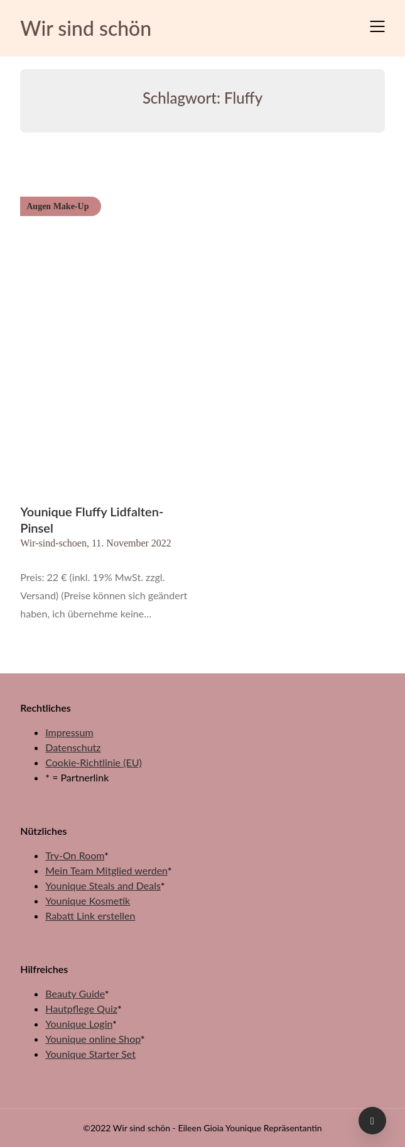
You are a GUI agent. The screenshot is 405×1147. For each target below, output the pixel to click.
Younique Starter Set (90, 1054)
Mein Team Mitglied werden (106, 870)
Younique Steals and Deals (103, 885)
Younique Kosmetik (87, 900)
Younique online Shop (93, 1039)
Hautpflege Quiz (81, 1008)
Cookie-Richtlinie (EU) (93, 762)
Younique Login (78, 1024)
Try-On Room (74, 855)
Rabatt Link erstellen (90, 915)
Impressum (69, 732)
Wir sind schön (85, 28)
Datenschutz (72, 747)
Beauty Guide (75, 993)
